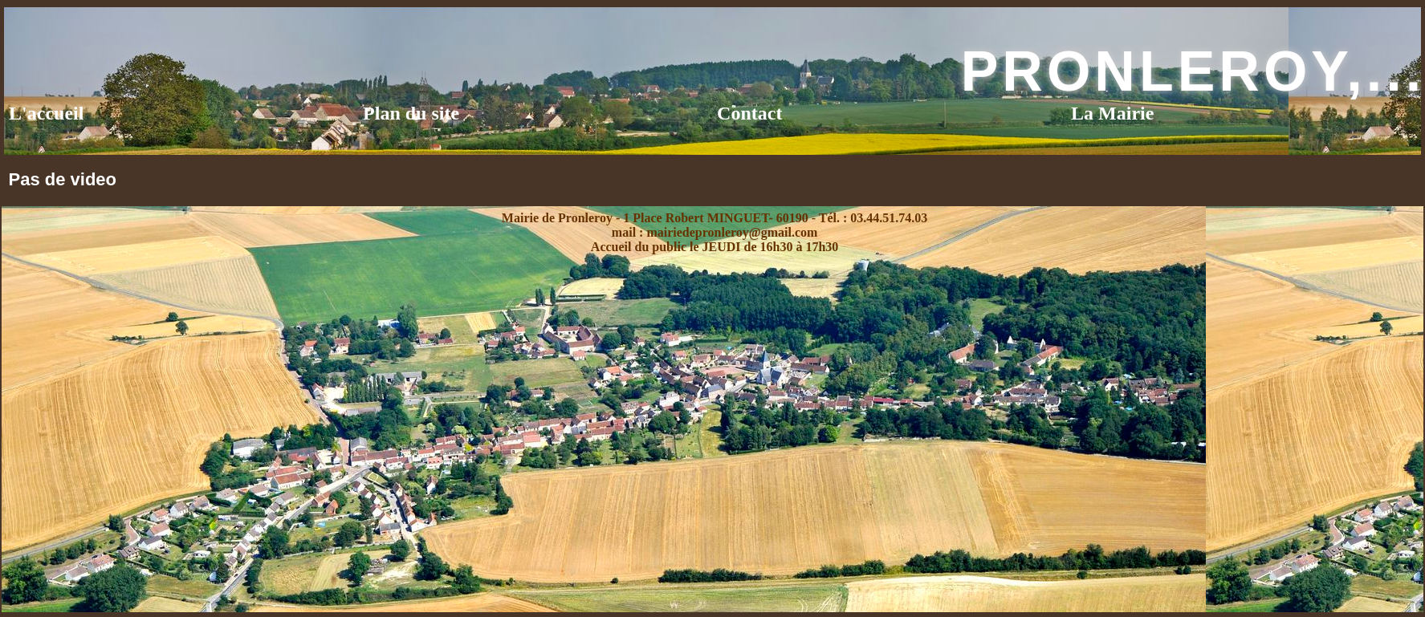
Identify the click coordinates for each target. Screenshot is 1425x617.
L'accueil (46, 113)
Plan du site (411, 113)
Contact (749, 113)
